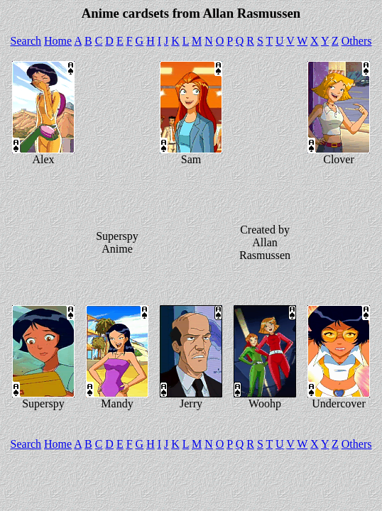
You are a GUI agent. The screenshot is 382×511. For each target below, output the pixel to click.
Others (357, 41)
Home (58, 41)
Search (26, 41)
